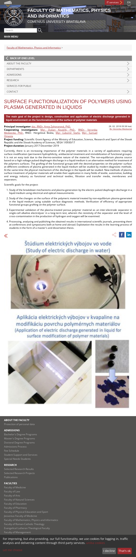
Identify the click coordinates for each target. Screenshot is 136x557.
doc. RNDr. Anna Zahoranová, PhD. (51, 126)
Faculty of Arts (12, 495)
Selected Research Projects (19, 473)
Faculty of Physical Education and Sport (26, 512)
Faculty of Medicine (15, 487)
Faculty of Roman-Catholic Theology (24, 524)
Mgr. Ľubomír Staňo (68, 133)
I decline (109, 551)
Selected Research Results (19, 469)
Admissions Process (15, 446)
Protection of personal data (19, 424)
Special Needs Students (17, 459)
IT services (113, 2)
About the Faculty (19, 63)
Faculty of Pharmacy (15, 507)
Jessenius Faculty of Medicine (20, 516)
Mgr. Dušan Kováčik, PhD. (57, 130)
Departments (15, 69)
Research (13, 80)
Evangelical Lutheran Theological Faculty (27, 528)
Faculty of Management (17, 532)
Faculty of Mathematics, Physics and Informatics (34, 47)
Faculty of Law (12, 491)
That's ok (125, 551)
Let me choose (12, 550)
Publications (11, 477)
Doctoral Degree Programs (19, 442)
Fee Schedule (11, 450)
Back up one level (22, 58)
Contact (12, 91)
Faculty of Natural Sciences (19, 499)
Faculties (10, 483)
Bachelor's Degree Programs (20, 434)
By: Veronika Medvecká (121, 128)
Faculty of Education (15, 503)
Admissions (14, 74)
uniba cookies (95, 543)
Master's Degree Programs (19, 438)
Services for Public (19, 86)
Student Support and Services (20, 454)
